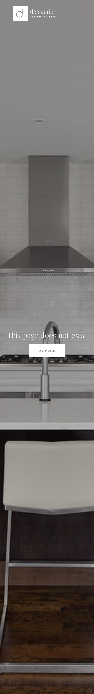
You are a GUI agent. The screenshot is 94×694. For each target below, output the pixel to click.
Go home (47, 351)
